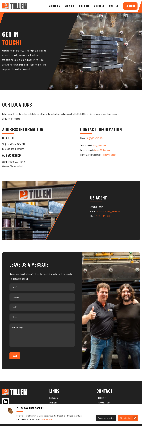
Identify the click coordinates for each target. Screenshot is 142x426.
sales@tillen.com (110, 154)
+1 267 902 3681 (103, 216)
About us (99, 6)
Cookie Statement (47, 419)
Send (15, 356)
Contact (130, 6)
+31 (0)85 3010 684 (94, 138)
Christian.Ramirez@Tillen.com (108, 211)
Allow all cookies (125, 418)
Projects (84, 6)
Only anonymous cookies (106, 418)
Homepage (53, 398)
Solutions (54, 6)
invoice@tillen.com (102, 150)
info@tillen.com (99, 145)
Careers (113, 6)
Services (69, 6)
